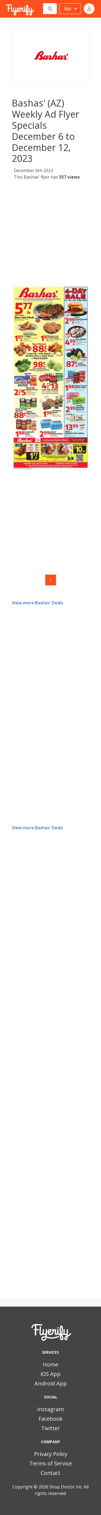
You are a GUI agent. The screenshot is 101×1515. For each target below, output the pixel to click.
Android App (50, 1383)
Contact (50, 1473)
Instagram (50, 1409)
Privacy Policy (50, 1454)
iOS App (50, 1374)
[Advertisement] (50, 234)
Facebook (50, 1418)
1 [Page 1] (50, 580)
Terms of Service (50, 1463)
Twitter (50, 1428)
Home (50, 1364)
